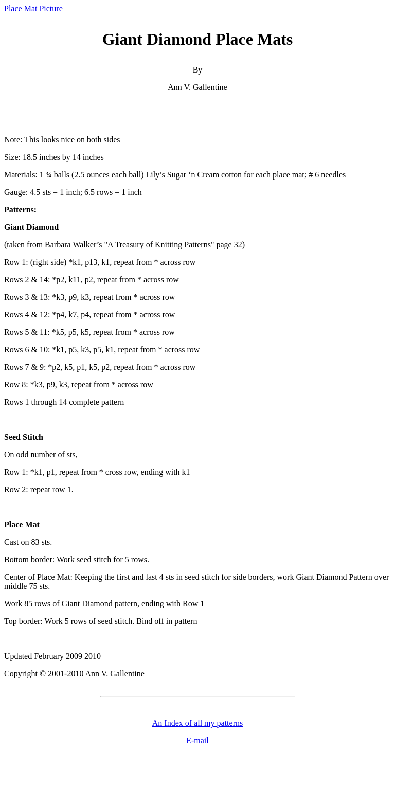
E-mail (197, 740)
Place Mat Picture (33, 8)
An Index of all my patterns (197, 723)
